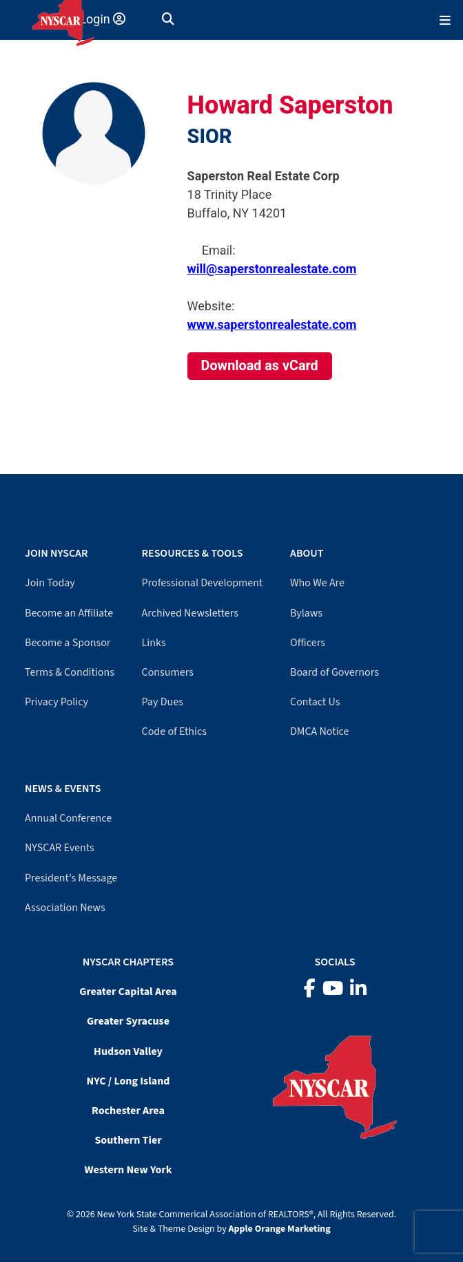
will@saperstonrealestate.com (272, 268)
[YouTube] (333, 989)
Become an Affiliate (69, 613)
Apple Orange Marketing (280, 1229)
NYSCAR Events (59, 847)
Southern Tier (127, 1140)
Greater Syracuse (128, 1021)
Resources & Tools (192, 553)
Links (154, 642)
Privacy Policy (56, 701)
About (306, 553)
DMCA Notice (319, 731)
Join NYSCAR (56, 553)
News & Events (63, 788)
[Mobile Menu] (445, 19)
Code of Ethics (174, 731)
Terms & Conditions (69, 672)
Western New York (128, 1169)
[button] (168, 19)
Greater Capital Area (128, 991)
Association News (65, 907)
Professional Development (202, 582)
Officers (307, 642)
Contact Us (315, 701)
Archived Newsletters (190, 613)
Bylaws (306, 613)
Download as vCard (259, 366)
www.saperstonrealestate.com (272, 324)
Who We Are (317, 582)
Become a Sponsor (67, 642)
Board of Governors (334, 672)
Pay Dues (162, 701)
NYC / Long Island (128, 1081)
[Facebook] (309, 989)
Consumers (168, 672)
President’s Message (71, 878)
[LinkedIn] (358, 989)
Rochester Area (128, 1110)
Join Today (50, 582)
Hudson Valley (128, 1051)
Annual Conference (68, 818)
